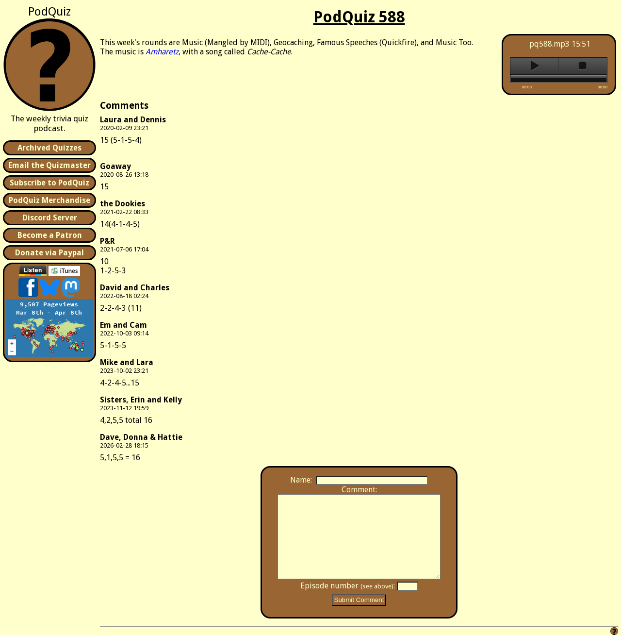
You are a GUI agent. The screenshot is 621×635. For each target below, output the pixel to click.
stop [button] (583, 66)
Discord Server (49, 217)
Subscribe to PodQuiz (49, 182)
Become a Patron (49, 235)
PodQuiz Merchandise (49, 200)
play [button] (534, 66)
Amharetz (162, 51)
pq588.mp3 (549, 44)
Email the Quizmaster (49, 165)
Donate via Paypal (49, 252)
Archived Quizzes (49, 147)
